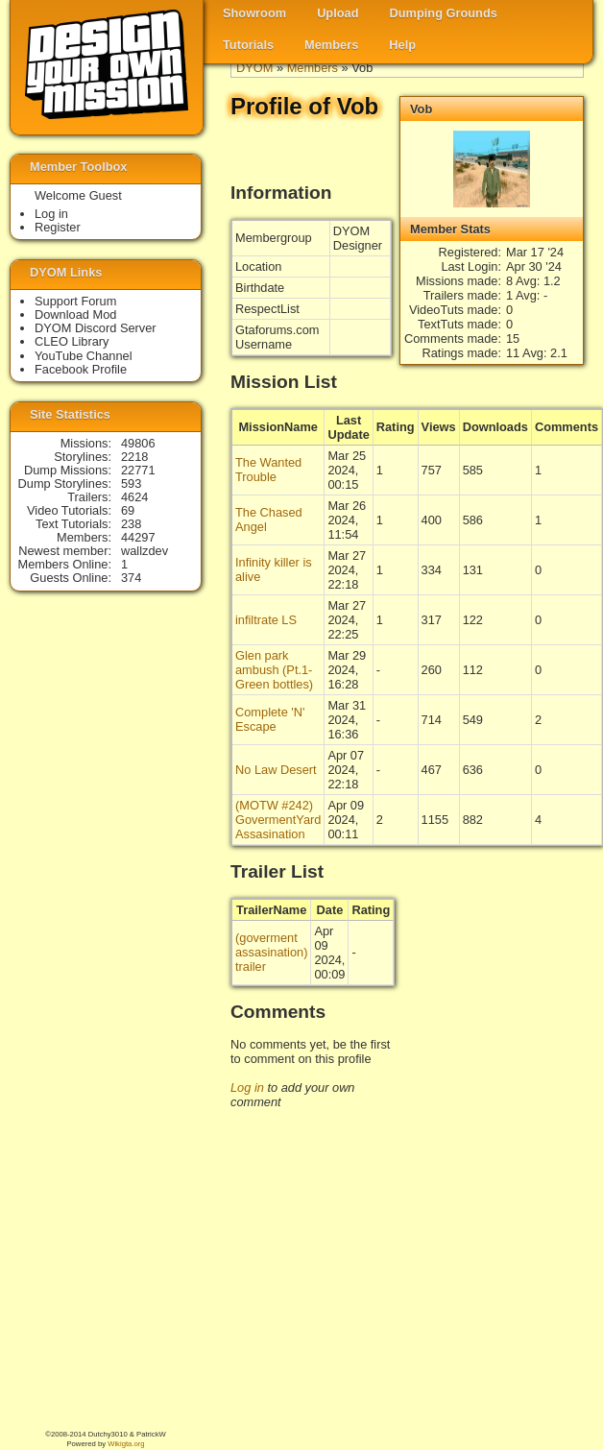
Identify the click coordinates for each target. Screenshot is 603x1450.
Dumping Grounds (443, 13)
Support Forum (75, 301)
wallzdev (144, 551)
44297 (138, 537)
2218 (134, 456)
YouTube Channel (84, 356)
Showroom (254, 13)
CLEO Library (72, 341)
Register (58, 227)
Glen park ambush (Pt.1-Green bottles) (274, 669)
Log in (247, 1087)
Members (331, 44)
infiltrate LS (266, 620)
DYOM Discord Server (96, 328)
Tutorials (248, 44)
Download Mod (75, 314)
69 (127, 510)
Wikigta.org (126, 1443)
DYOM (254, 67)
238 (131, 524)
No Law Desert (276, 769)
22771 (138, 470)
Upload (337, 13)
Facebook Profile (81, 369)
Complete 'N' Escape (269, 719)
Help (402, 44)
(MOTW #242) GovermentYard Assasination (278, 819)
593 (131, 483)
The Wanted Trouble (268, 469)
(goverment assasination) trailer (271, 952)
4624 (134, 497)
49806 (138, 443)
